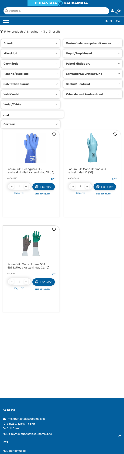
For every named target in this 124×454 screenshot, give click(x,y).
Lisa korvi (43, 186)
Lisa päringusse (42, 194)
